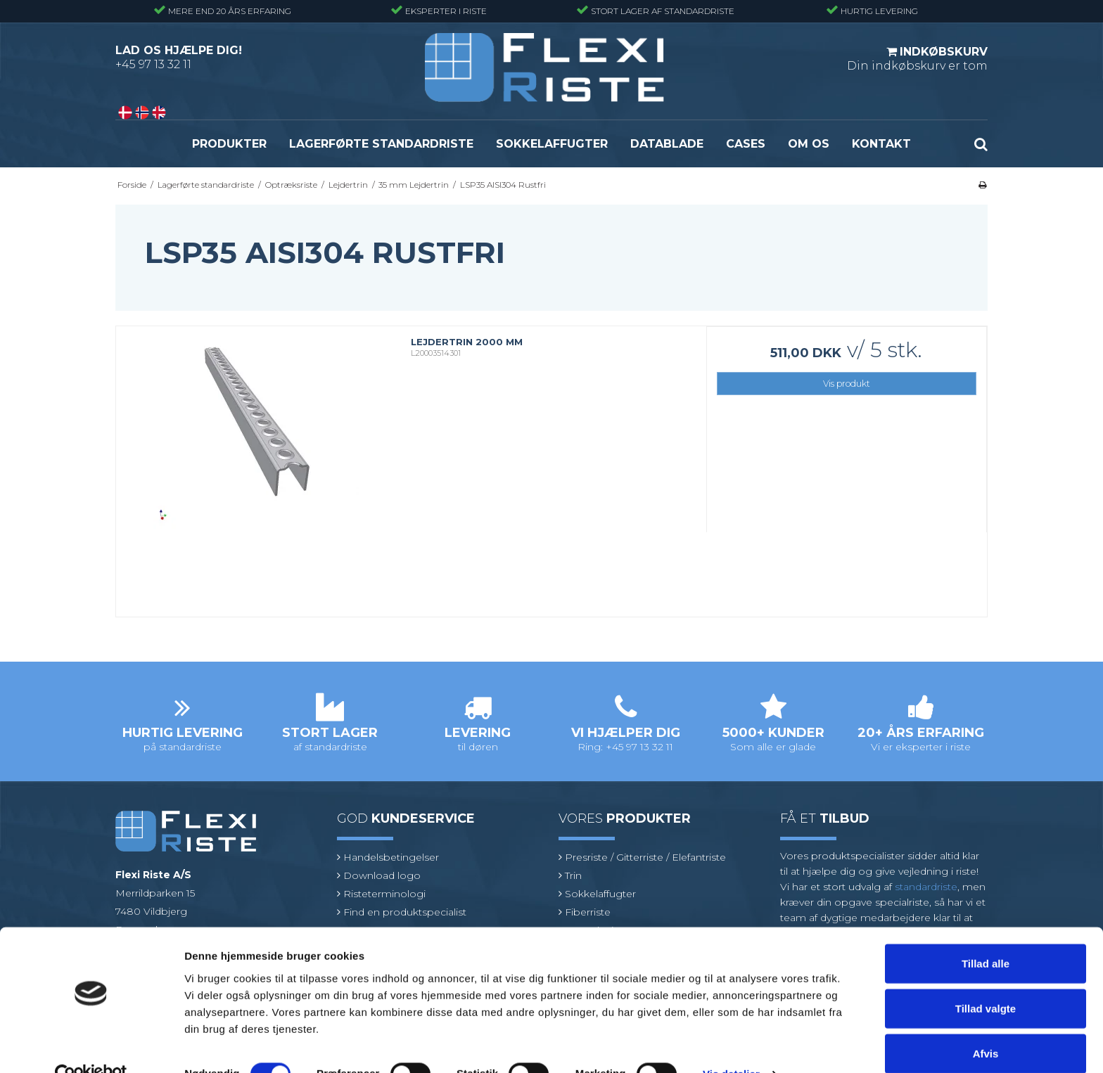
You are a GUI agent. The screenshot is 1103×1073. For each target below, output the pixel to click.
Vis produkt (846, 383)
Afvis (986, 1024)
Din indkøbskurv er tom (917, 58)
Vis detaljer (731, 1045)
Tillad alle (985, 934)
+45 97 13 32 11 (153, 64)
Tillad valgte (985, 979)
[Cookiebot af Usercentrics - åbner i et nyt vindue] (91, 1045)
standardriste (926, 886)
